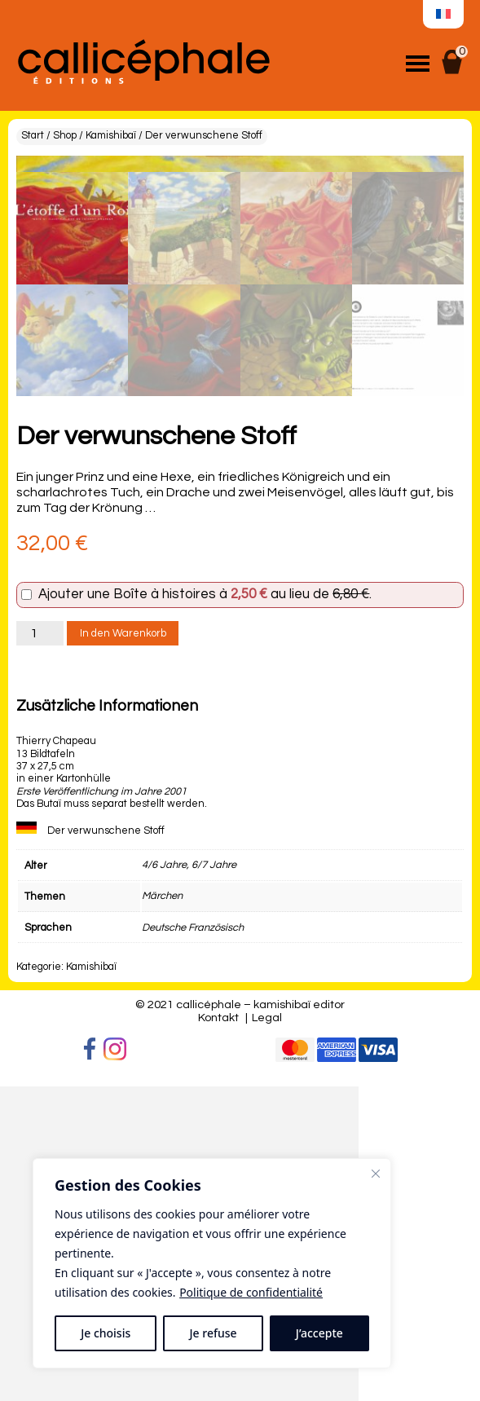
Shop (65, 135)
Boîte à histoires (164, 909)
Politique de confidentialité (251, 1292)
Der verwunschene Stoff (106, 1146)
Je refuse (213, 1333)
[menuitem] (443, 14)
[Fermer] (376, 1174)
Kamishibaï (111, 135)
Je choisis (105, 1333)
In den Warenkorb (123, 948)
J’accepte (319, 1333)
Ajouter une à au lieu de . (205, 910)
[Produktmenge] (40, 948)
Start (32, 135)
